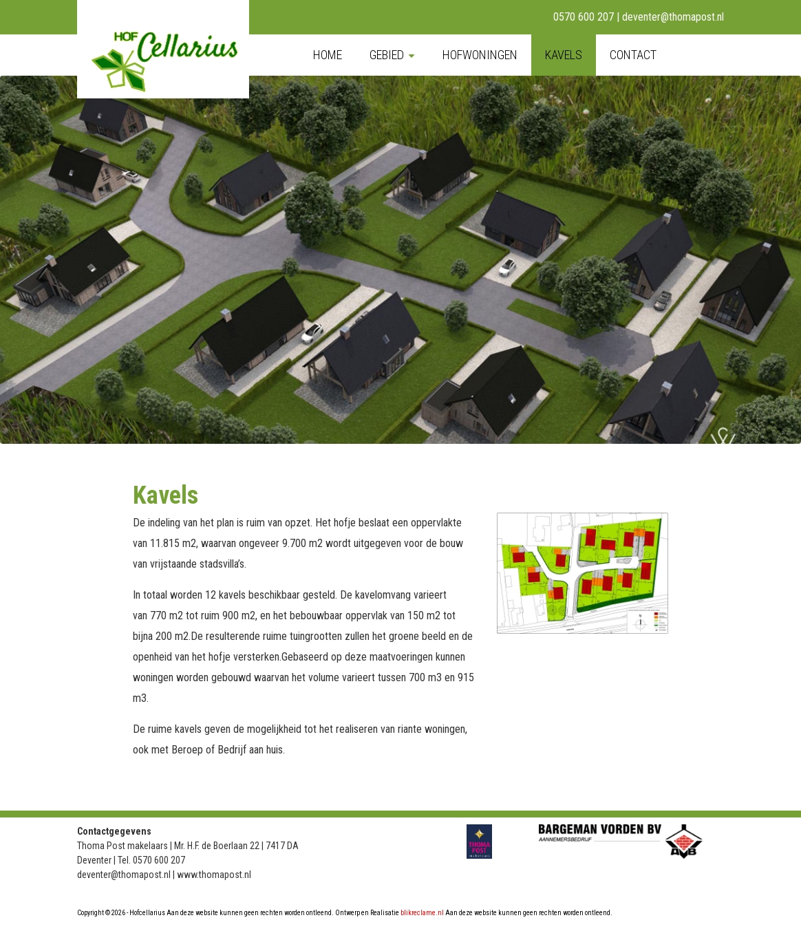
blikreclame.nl (422, 913)
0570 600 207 (583, 16)
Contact (633, 54)
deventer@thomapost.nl (673, 16)
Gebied (387, 54)
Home (327, 54)
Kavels (563, 54)
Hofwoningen (479, 54)
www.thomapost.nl (214, 874)
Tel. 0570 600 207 (151, 860)
